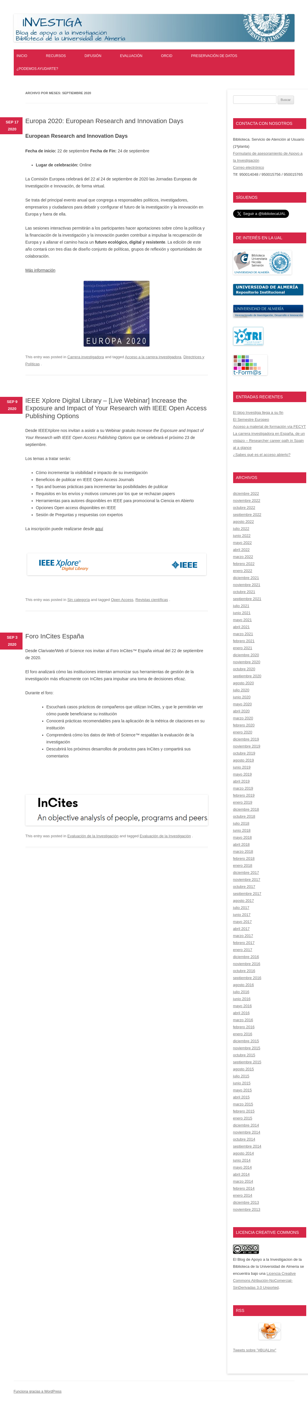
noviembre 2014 (246, 1132)
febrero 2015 (244, 1111)
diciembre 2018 (246, 809)
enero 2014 (242, 1195)
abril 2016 (241, 1013)
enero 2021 (242, 648)
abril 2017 (241, 928)
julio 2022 (241, 528)
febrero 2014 (244, 1188)
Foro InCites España (54, 636)
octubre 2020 (244, 669)
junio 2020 (242, 697)
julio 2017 (241, 907)
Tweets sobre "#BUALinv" (254, 1350)
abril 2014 (241, 1174)
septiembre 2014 (247, 1146)
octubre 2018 (244, 816)
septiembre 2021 (247, 599)
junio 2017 (242, 914)
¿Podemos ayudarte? (37, 69)
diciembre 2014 (246, 1125)
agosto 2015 (243, 1069)
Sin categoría (78, 599)
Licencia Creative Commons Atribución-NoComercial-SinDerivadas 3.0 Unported (264, 1280)
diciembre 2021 (246, 578)
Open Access (122, 599)
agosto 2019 (243, 760)
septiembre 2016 (247, 978)
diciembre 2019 (246, 739)
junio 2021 (242, 613)
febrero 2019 (244, 795)
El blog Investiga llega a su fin (258, 412)
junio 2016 (242, 999)
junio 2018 (242, 830)
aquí (99, 528)
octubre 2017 (244, 886)
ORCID (167, 56)
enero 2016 (242, 1034)
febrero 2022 (244, 564)
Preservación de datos (214, 56)
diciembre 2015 (246, 1041)
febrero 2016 (244, 1027)
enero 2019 (242, 802)
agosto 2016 (243, 985)
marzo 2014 (243, 1181)
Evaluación (131, 56)
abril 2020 (241, 711)
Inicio (22, 56)
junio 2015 (242, 1083)
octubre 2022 (244, 507)
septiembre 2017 (247, 893)
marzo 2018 (243, 851)
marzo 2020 (243, 718)
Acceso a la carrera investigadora (153, 357)
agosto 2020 (243, 683)
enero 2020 (242, 732)
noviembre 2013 (246, 1209)
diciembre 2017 (246, 872)
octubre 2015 (244, 1055)
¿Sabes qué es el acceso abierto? (262, 454)
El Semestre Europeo (251, 419)
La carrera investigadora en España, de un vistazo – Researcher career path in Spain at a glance (269, 440)
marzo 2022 (243, 556)
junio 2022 (242, 535)
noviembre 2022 (246, 500)
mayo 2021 (242, 620)
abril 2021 (241, 627)
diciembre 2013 (246, 1202)
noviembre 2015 (246, 1048)
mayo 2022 (242, 542)
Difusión (93, 56)
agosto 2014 (243, 1153)
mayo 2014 (242, 1167)
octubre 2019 (244, 753)
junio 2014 (242, 1160)
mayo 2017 (242, 921)
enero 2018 (242, 865)
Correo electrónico (248, 167)
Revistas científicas (151, 599)
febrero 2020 (244, 725)
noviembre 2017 (246, 879)
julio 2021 (241, 606)
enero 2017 (242, 950)
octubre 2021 (244, 592)
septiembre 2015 (247, 1062)
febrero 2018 (244, 858)
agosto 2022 (243, 521)
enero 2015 (242, 1118)
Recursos (56, 56)
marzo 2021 (243, 634)
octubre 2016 (244, 971)
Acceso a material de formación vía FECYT (269, 426)
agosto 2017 (243, 900)
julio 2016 (241, 992)
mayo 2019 (242, 774)
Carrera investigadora (85, 357)
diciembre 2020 (246, 655)
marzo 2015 (243, 1104)
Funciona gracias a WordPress (38, 1391)
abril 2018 (241, 844)
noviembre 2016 (246, 964)
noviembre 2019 (246, 746)
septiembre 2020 (247, 676)
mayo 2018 (242, 837)
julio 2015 (241, 1076)
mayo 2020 (242, 704)
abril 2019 (241, 781)
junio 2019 (242, 767)
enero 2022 (242, 571)
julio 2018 (241, 823)
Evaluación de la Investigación (92, 836)
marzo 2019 (243, 788)
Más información (40, 270)
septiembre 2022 (247, 514)
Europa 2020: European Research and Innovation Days (104, 121)
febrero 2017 (244, 943)
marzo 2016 (243, 1020)
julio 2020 (241, 690)
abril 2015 (241, 1097)
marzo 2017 (243, 935)
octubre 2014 (244, 1139)
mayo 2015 (242, 1090)
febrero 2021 (244, 641)
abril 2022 (241, 549)
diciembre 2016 (246, 957)
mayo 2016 (242, 1006)
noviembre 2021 (246, 585)
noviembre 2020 (246, 662)
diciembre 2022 (246, 493)
